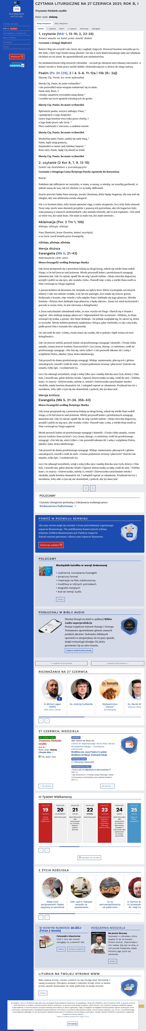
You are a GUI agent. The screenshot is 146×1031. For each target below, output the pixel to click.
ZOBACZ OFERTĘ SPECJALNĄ (78, 651)
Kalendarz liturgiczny (14, 33)
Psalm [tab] (61, 29)
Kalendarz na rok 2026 (89, 858)
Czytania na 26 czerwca (61, 663)
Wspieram (17, 56)
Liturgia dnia (46, 752)
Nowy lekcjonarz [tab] (44, 23)
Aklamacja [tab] (84, 29)
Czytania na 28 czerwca (117, 663)
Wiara (6, 47)
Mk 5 (61, 253)
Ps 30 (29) (59, 73)
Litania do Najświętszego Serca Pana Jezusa (93, 743)
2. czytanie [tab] (72, 29)
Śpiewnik (7, 42)
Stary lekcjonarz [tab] (61, 23)
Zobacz (60, 599)
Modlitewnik (9, 38)
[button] (41, 720)
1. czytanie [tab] (51, 29)
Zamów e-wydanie (76, 949)
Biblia (10, 28)
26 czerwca (45, 786)
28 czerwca (107, 786)
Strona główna (11, 24)
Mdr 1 (62, 34)
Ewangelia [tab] (96, 29)
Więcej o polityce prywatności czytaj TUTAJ (73, 1016)
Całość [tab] (41, 29)
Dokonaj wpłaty (51, 545)
